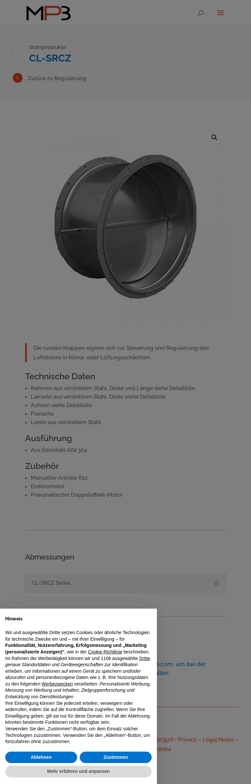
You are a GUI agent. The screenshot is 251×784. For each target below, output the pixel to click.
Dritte (144, 658)
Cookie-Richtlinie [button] (105, 651)
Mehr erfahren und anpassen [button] (78, 771)
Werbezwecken (57, 683)
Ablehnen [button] (41, 757)
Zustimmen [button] (116, 757)
